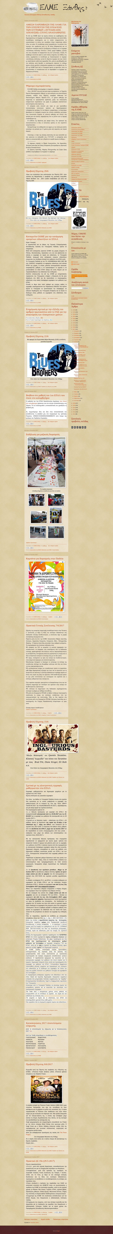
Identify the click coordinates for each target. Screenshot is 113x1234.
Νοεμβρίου (76, 333)
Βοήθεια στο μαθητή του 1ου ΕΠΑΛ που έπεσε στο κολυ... (81, 365)
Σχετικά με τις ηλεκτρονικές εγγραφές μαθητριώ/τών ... (80, 381)
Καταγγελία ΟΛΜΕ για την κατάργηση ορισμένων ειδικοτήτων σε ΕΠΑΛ (44, 237)
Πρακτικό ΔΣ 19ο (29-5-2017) (40, 1161)
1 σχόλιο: (50, 616)
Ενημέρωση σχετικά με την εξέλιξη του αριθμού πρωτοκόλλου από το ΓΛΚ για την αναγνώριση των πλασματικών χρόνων (46, 312)
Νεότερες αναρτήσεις (31, 1219)
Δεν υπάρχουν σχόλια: (53, 75)
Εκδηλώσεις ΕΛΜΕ (75, 149)
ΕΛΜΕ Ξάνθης (76, 264)
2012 (74, 411)
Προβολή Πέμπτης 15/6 (37, 721)
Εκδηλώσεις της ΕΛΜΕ (46, 227)
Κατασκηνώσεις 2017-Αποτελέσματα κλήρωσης (80, 384)
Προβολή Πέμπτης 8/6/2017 (39, 1064)
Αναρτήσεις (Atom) (34, 1222)
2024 (74, 314)
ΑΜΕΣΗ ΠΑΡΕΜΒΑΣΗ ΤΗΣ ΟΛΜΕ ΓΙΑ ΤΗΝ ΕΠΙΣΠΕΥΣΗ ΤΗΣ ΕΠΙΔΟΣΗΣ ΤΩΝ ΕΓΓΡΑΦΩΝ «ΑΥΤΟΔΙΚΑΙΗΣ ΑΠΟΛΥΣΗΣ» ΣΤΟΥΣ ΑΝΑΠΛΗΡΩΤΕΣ (46, 28)
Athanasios (75, 262)
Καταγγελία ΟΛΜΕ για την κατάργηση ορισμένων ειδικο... (79, 356)
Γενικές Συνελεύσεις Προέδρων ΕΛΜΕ (79, 145)
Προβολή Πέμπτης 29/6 (37, 171)
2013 (74, 409)
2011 (74, 414)
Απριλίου (76, 394)
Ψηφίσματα (43, 162)
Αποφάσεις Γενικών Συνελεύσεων (48, 715)
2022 (74, 318)
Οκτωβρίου (76, 335)
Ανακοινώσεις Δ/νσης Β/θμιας (77, 129)
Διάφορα (73, 147)
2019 (74, 325)
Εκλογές (73, 163)
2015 (74, 405)
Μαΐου (75, 391)
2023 (74, 316)
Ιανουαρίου (76, 400)
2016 (74, 403)
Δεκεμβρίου (77, 331)
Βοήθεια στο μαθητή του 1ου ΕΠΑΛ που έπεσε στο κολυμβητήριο (45, 396)
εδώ (50, 155)
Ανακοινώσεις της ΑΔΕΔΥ (77, 131)
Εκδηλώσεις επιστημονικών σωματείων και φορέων (77, 152)
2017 (74, 329)
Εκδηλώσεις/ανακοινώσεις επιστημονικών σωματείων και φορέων (80, 159)
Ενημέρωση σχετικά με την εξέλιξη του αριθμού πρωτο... (81, 360)
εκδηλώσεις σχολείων (76, 154)
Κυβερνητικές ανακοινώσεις (77, 171)
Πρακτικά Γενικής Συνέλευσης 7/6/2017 (45, 625)
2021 (74, 320)
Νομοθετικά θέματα (75, 175)
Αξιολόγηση (74, 137)
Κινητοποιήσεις (55, 550)
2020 (74, 322)
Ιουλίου (76, 341)
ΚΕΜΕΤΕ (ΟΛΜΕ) (75, 167)
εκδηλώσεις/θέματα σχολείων (77, 161)
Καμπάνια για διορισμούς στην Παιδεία (44, 558)
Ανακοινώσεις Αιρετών (76, 127)
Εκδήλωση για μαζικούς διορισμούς (43, 434)
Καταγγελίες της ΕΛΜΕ (76, 165)
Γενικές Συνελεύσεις (75, 143)
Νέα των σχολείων (75, 173)
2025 (74, 312)
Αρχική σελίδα (45, 1219)
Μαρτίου (76, 396)
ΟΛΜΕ (72, 296)
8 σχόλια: (50, 713)
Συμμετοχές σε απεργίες (76, 181)
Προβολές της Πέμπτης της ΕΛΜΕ (49, 386)
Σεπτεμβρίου (77, 337)
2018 (74, 327)
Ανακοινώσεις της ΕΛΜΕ (35, 162)
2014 (74, 407)
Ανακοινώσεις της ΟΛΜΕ (35, 79)
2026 (74, 310)
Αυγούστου (76, 339)
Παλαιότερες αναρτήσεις (60, 1219)
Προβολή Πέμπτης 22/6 (37, 336)
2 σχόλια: (50, 1212)
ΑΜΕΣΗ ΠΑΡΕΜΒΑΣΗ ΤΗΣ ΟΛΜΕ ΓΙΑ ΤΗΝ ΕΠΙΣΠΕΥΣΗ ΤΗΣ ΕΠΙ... (81, 347)
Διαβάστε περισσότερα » (31, 542)
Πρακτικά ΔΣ (44, 1214)
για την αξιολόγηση (80, 196)
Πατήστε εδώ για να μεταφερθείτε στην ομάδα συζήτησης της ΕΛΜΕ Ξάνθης (79, 276)
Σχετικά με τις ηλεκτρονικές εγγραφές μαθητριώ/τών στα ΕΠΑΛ (44, 786)
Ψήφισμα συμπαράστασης (38, 85)
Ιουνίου (76, 344)
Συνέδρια (73, 183)
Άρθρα (72, 141)
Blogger (58, 1231)
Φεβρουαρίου (77, 398)
